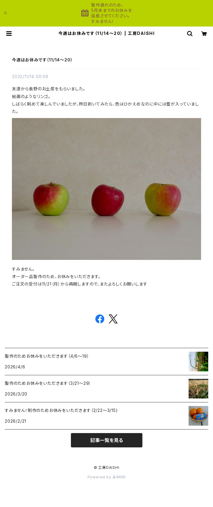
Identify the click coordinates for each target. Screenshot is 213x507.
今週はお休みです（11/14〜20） (42, 59)
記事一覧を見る (106, 440)
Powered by (107, 477)
